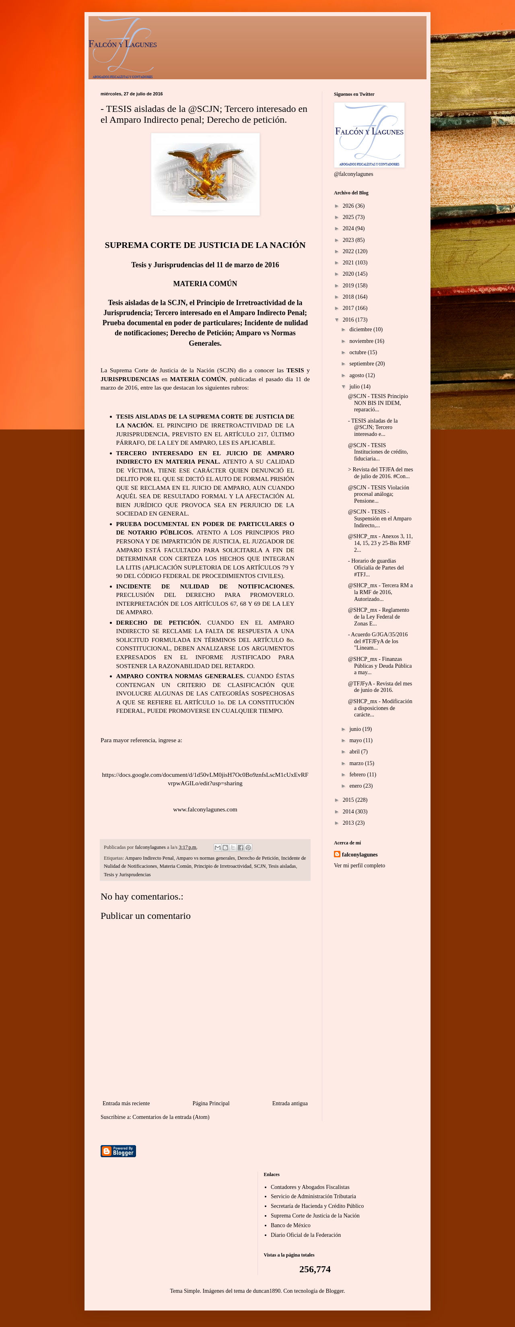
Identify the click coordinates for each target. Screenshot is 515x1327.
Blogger (335, 1291)
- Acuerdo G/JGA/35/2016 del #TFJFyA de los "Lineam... (378, 641)
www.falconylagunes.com (205, 809)
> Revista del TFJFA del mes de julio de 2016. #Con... (380, 472)
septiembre (362, 364)
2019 (349, 286)
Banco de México (291, 1225)
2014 (349, 812)
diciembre (361, 329)
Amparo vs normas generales (205, 858)
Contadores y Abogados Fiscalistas (310, 1187)
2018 (349, 297)
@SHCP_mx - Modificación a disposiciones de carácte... (380, 708)
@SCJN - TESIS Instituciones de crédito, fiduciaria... (378, 452)
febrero (358, 775)
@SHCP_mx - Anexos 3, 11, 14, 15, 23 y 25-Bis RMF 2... (380, 543)
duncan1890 (266, 1291)
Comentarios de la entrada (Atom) (170, 1117)
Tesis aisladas (282, 866)
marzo (357, 763)
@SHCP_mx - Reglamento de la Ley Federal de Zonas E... (378, 617)
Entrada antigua (290, 1103)
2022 (349, 251)
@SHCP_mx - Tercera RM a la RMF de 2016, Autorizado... (380, 592)
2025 (349, 217)
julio (355, 387)
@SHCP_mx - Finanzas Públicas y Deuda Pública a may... (380, 666)
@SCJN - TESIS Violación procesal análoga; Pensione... (378, 494)
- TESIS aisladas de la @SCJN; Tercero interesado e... (373, 428)
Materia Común (176, 866)
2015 (349, 800)
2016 (349, 320)
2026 (349, 206)
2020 (349, 274)
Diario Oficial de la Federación (306, 1235)
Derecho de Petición (257, 858)
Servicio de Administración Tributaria (313, 1196)
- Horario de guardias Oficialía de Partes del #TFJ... (376, 568)
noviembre (362, 341)
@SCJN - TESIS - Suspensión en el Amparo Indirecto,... (380, 518)
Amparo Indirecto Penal (149, 858)
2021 (349, 263)
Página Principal (210, 1103)
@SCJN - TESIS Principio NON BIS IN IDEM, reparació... (378, 403)
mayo (356, 740)
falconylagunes (360, 855)
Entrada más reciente (126, 1103)
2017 (349, 308)
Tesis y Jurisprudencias (127, 874)
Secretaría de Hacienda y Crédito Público (317, 1206)
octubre (358, 352)
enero (356, 786)
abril (355, 752)
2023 (349, 240)
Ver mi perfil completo (359, 866)
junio (355, 729)
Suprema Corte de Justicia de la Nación (315, 1216)
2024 (349, 228)
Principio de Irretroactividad (222, 866)
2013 (349, 823)
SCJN (260, 866)
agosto (357, 375)
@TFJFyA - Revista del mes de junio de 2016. (380, 687)
